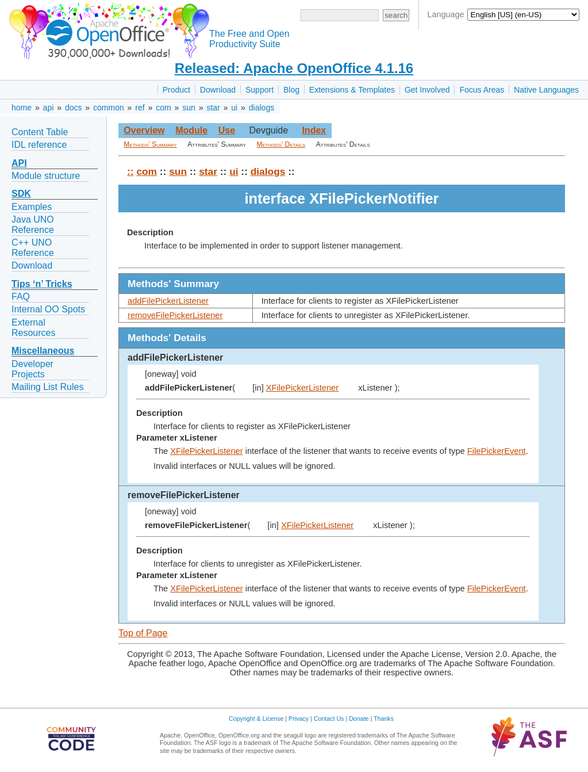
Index (314, 130)
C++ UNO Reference (32, 248)
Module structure (45, 176)
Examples (31, 207)
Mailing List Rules (47, 387)
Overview (144, 130)
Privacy (299, 718)
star (213, 107)
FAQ (20, 296)
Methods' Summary (150, 144)
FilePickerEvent (496, 451)
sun (188, 107)
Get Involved (427, 89)
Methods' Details (281, 144)
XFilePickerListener (302, 387)
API (19, 163)
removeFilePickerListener (175, 315)
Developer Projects (32, 369)
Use (226, 130)
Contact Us (329, 718)
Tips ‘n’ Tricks (41, 284)
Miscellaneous (42, 351)
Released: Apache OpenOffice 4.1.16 (294, 68)
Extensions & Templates (352, 89)
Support (259, 89)
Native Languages (546, 89)
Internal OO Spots (48, 309)
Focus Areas (481, 89)
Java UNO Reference (32, 225)
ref (139, 107)
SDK (21, 193)
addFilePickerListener (168, 300)
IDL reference (39, 145)
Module (191, 130)
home (21, 107)
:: (130, 171)
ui (234, 107)
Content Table (39, 132)
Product (176, 89)
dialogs (261, 107)
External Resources (33, 328)
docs (73, 107)
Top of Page (142, 633)
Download (218, 89)
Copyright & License (256, 718)
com (163, 107)
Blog (291, 89)
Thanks (384, 718)
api (48, 107)
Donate (358, 718)
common (108, 107)
